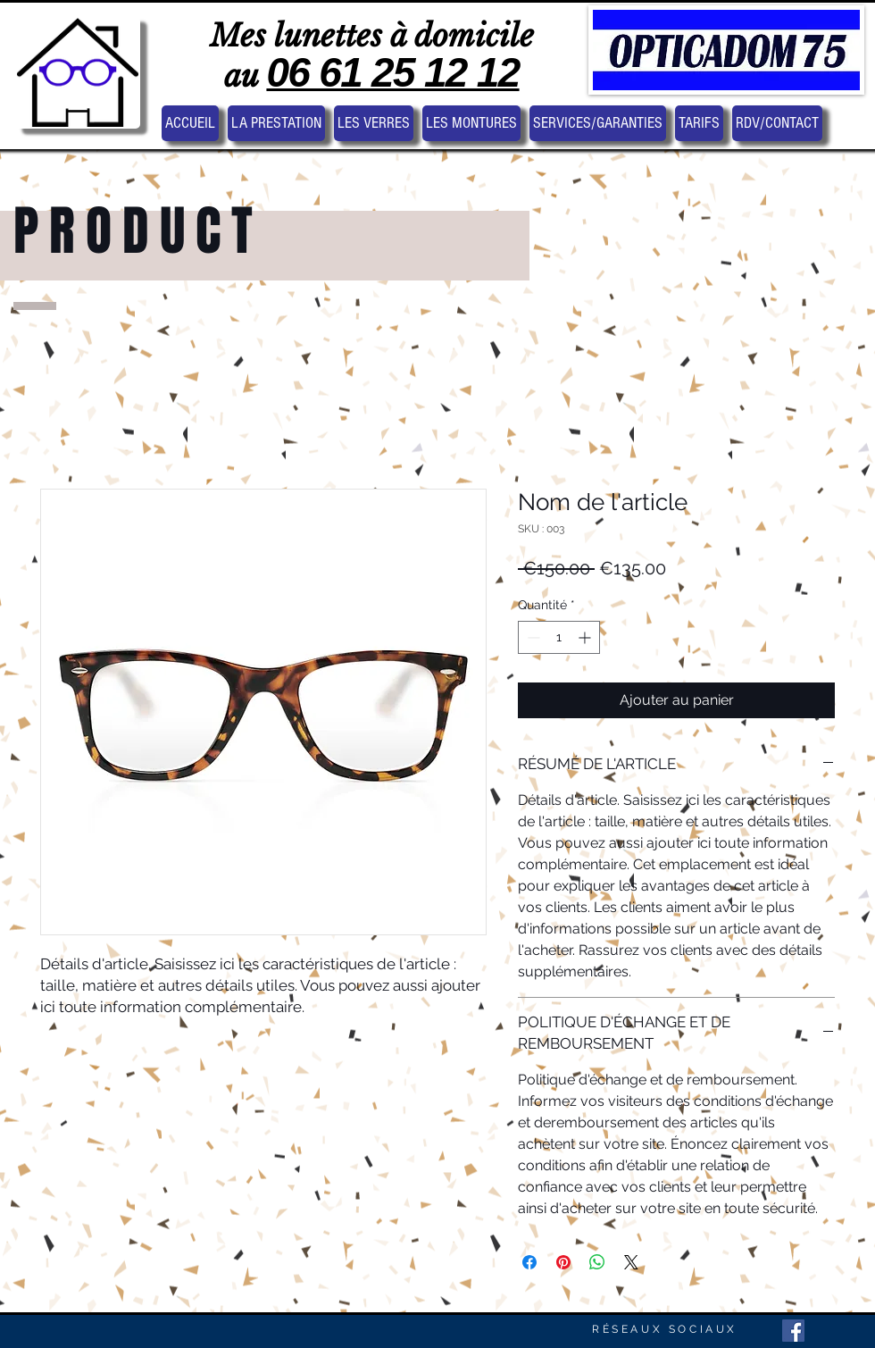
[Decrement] (532, 637)
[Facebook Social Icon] (793, 1330)
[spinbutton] (559, 637)
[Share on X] (631, 1262)
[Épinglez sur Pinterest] (563, 1262)
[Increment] (586, 637)
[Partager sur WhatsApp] (597, 1262)
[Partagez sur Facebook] (529, 1262)
